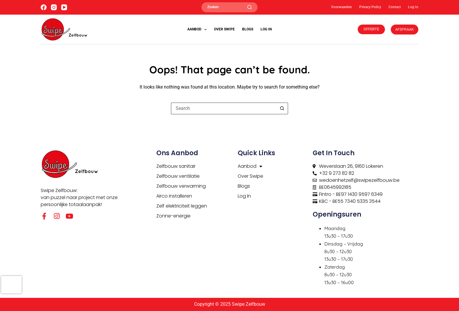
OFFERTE (371, 29)
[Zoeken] (229, 7)
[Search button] (282, 108)
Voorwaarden (341, 7)
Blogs (247, 29)
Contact (394, 7)
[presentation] (11, 284)
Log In (413, 7)
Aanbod (198, 29)
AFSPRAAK (404, 29)
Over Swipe (224, 29)
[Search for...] (223, 108)
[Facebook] (44, 7)
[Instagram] (54, 7)
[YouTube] (64, 7)
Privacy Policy (370, 7)
